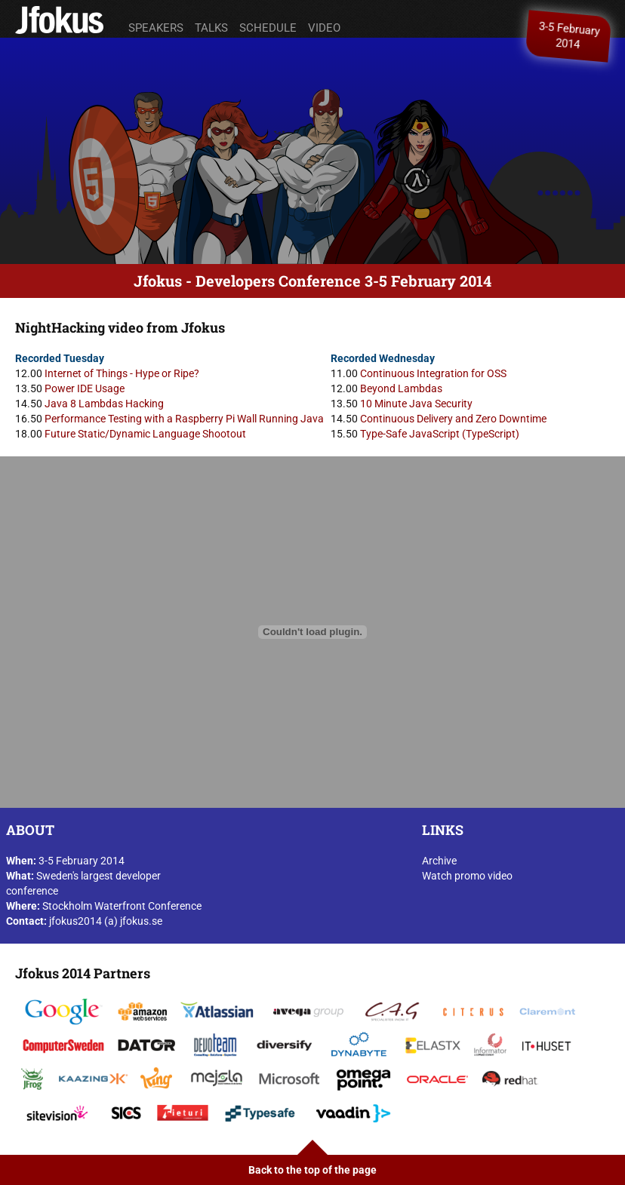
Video (324, 28)
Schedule (268, 28)
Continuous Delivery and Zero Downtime (453, 419)
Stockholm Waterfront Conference (122, 906)
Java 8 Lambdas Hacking (104, 404)
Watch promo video (467, 876)
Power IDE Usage (85, 388)
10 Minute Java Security (416, 404)
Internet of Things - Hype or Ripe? (122, 373)
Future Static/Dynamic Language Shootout (145, 434)
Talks (211, 28)
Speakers (155, 28)
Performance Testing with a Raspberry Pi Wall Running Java (184, 419)
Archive (439, 861)
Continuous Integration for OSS (433, 373)
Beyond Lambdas (401, 388)
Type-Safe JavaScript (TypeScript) (439, 434)
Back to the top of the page (312, 1170)
